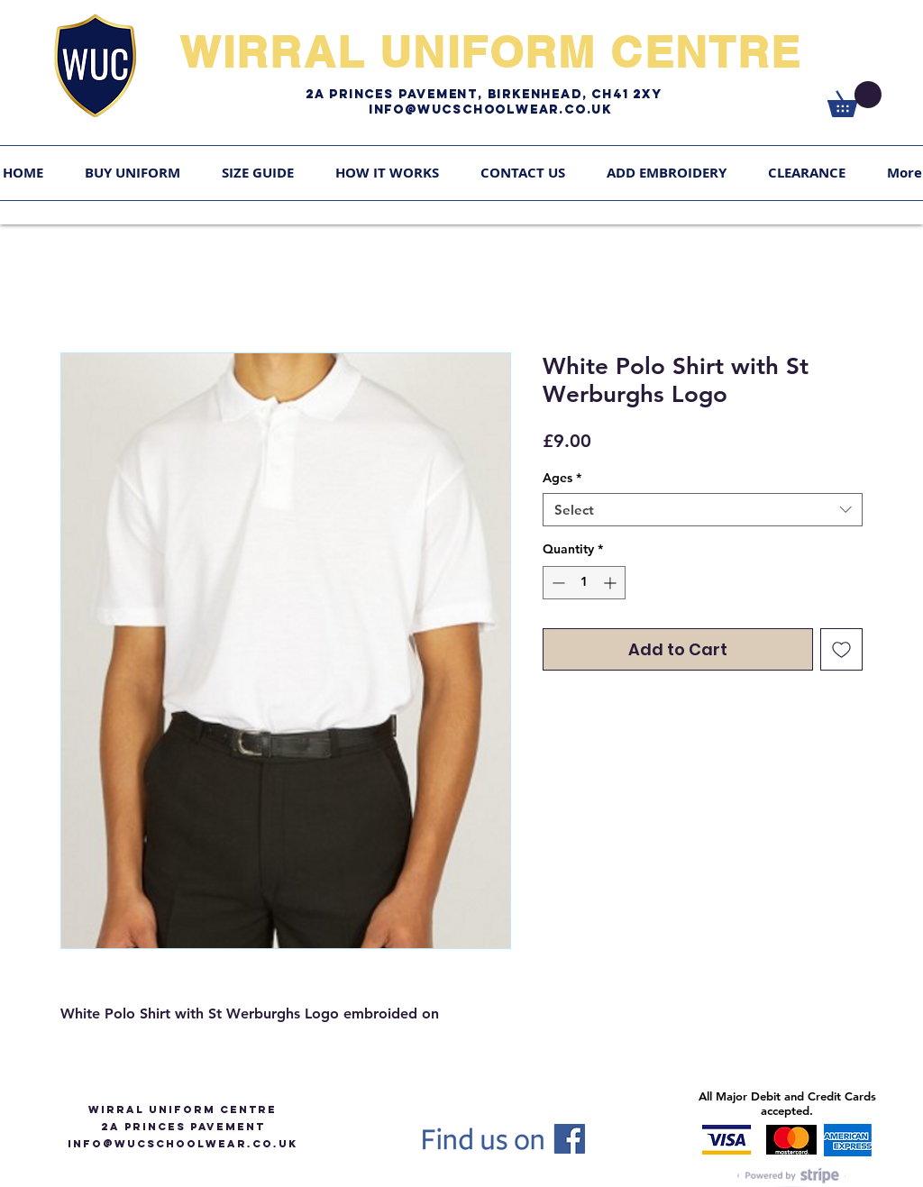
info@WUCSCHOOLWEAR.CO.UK (182, 1143)
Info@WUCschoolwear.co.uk (490, 109)
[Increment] (611, 582)
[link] (854, 99)
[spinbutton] (584, 582)
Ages (562, 478)
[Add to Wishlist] (841, 649)
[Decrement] (556, 582)
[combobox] (703, 510)
